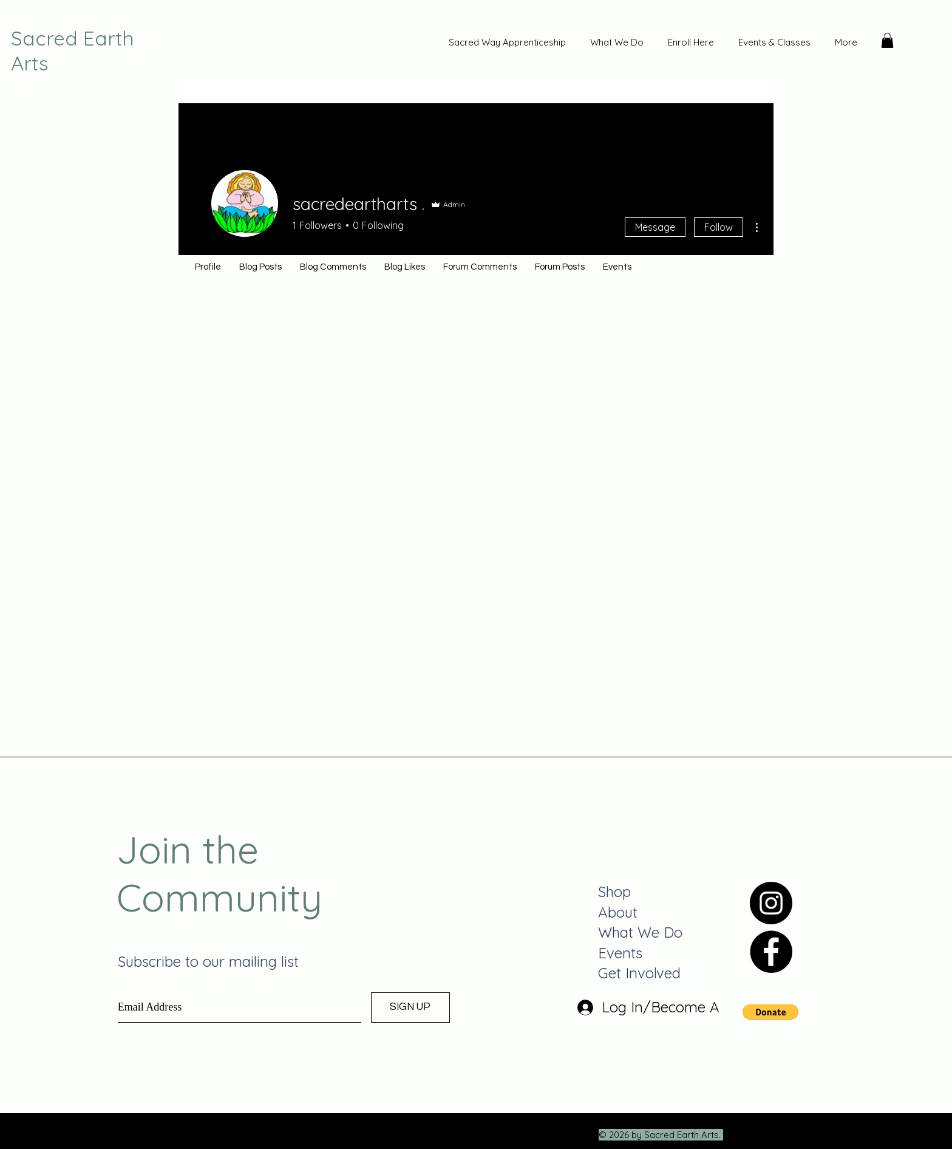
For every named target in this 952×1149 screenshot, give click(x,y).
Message (655, 227)
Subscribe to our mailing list (208, 961)
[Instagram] (771, 903)
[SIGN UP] (410, 1007)
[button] (887, 40)
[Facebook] (771, 951)
